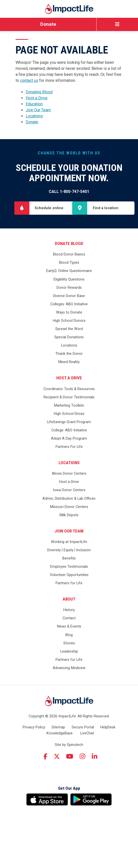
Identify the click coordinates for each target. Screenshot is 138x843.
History (69, 627)
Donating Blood (39, 92)
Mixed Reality (69, 379)
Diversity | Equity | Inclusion (69, 567)
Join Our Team (38, 110)
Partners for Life (69, 600)
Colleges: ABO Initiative (69, 321)
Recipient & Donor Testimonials (69, 414)
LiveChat (87, 750)
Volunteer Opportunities (69, 592)
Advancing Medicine (69, 685)
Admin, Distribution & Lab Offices (69, 515)
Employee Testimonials (69, 584)
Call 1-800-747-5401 (69, 191)
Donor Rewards (69, 305)
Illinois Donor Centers (69, 491)
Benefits (69, 575)
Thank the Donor (69, 371)
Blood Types (69, 280)
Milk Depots (69, 532)
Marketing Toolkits (69, 422)
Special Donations (69, 354)
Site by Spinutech (69, 762)
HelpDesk (107, 744)
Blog (69, 652)
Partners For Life (69, 464)
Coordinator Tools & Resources (69, 406)
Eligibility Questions (69, 296)
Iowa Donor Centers (69, 507)
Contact (69, 635)
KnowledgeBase (60, 750)
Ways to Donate (69, 329)
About (69, 616)
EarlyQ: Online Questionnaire (69, 288)
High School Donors (69, 338)
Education (34, 104)
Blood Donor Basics (69, 271)
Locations (34, 116)
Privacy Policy (34, 744)
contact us (29, 80)
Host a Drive (37, 98)
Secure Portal (83, 744)
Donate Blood (69, 260)
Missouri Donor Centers (69, 524)
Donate (48, 24)
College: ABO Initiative (69, 447)
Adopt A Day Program (69, 455)
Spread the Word (69, 346)
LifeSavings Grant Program (69, 439)
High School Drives (69, 431)
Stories (69, 660)
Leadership (69, 668)
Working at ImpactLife (69, 559)
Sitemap (58, 744)
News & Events (69, 644)
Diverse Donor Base (69, 313)
